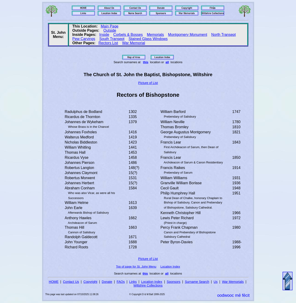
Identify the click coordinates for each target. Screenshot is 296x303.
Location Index (170, 266)
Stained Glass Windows (148, 39)
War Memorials (233, 282)
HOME (54, 282)
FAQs (121, 282)
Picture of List (148, 83)
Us (216, 282)
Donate (107, 282)
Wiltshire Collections (147, 285)
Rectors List (108, 43)
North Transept (223, 35)
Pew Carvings (83, 39)
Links (133, 282)
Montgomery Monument (187, 35)
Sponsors (173, 282)
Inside (104, 35)
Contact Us (71, 282)
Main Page (109, 26)
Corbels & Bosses (128, 35)
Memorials (155, 35)
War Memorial (133, 43)
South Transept (112, 39)
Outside (109, 30)
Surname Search (197, 282)
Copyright (90, 282)
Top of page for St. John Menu (136, 266)
